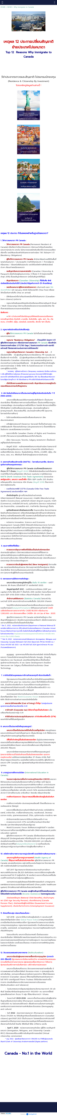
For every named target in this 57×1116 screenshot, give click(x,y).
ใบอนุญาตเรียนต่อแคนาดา (26, 844)
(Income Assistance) (31, 894)
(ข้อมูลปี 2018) (39, 482)
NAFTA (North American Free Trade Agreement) (22, 476)
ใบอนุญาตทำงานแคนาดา (21, 608)
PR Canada (42, 342)
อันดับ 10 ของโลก (39, 582)
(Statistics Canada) (32, 598)
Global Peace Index (29, 919)
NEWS (9, 7)
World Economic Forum (27, 696)
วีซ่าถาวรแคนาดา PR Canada (21, 333)
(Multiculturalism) (35, 952)
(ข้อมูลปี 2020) (22, 471)
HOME (3, 7)
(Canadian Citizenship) (29, 280)
